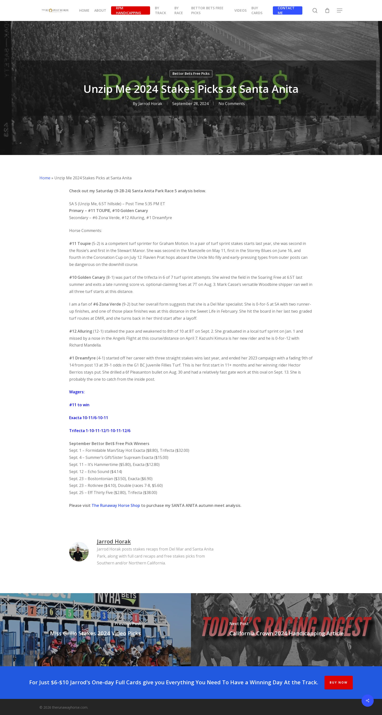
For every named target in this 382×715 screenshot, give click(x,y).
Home (44, 178)
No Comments (231, 103)
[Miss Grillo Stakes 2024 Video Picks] (95, 629)
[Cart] (327, 10)
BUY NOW (339, 682)
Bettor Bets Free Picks (191, 73)
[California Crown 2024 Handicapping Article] (286, 629)
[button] (340, 10)
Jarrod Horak (150, 103)
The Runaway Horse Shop (116, 505)
